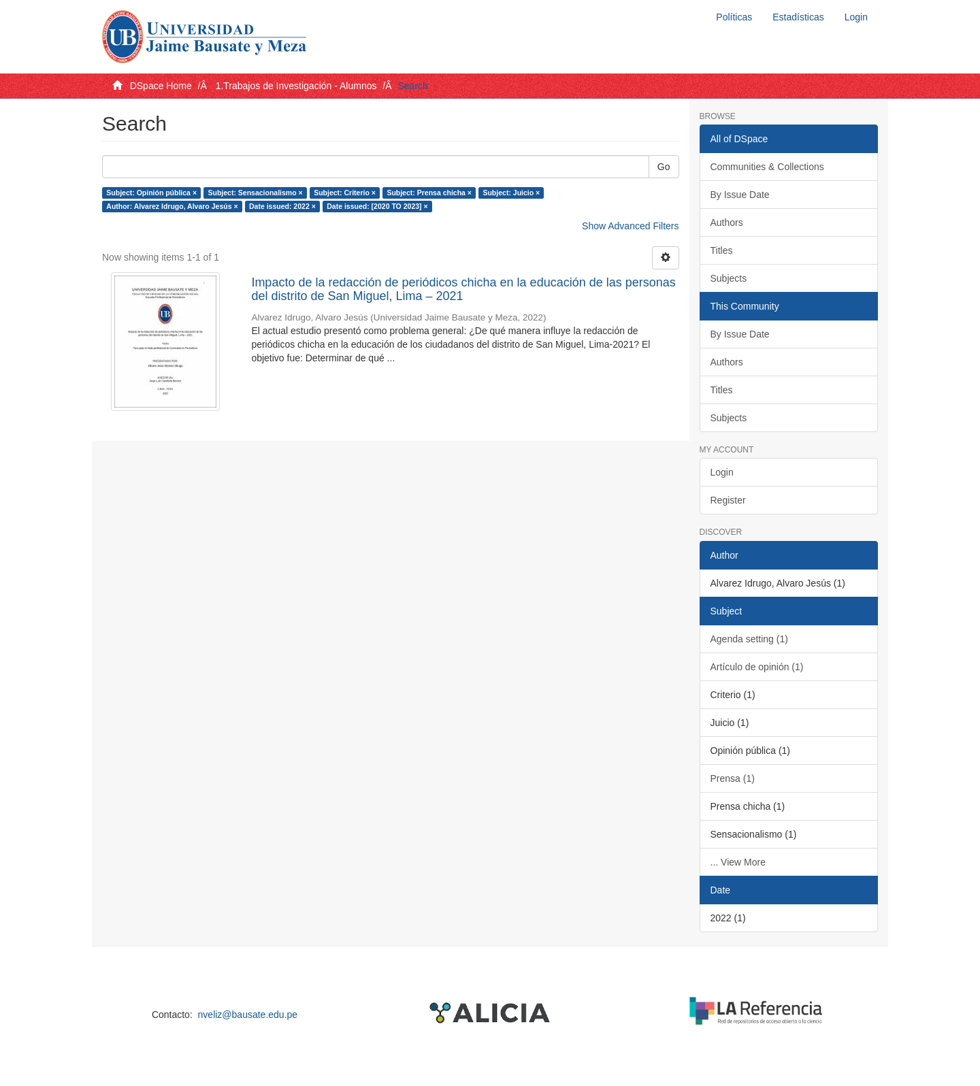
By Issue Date (740, 194)
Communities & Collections (767, 166)
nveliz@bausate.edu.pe (248, 1014)
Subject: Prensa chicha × (429, 192)
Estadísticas (797, 17)
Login (722, 472)
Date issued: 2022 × (282, 206)
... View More (738, 862)
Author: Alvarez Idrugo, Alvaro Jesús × (172, 206)
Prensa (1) (732, 778)
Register (728, 500)
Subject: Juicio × (511, 192)
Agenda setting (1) (749, 639)
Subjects (728, 278)
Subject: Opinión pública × (151, 192)
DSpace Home (161, 85)
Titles (721, 250)
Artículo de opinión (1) (757, 666)
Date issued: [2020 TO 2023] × (377, 206)
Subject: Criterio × (345, 192)
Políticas (734, 17)
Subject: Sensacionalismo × (255, 192)
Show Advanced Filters (630, 225)
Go (663, 166)
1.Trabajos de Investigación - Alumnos (296, 85)
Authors (726, 222)
